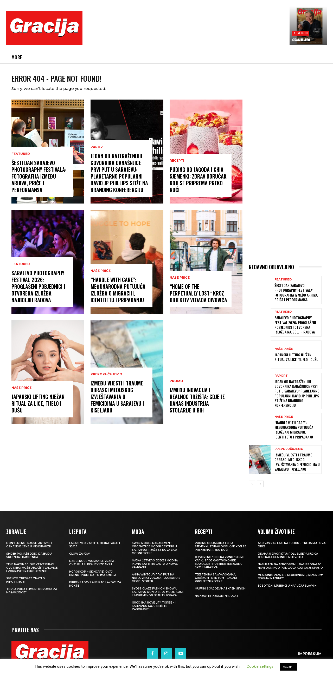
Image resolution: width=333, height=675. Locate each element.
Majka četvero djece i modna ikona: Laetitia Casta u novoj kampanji (155, 568)
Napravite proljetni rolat (216, 600)
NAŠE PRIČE (21, 392)
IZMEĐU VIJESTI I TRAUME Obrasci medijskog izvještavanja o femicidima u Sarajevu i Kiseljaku (117, 401)
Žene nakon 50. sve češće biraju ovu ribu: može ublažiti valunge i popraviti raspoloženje (31, 572)
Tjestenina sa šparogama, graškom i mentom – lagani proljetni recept (216, 583)
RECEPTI (177, 165)
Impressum (310, 658)
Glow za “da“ (79, 558)
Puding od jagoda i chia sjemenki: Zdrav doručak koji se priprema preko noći (198, 184)
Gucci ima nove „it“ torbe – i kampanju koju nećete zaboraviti (154, 611)
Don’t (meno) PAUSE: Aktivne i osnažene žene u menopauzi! (29, 549)
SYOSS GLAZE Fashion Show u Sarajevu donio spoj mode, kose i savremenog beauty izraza (157, 597)
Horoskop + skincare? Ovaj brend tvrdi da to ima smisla (92, 578)
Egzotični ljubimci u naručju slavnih (287, 590)
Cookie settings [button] (260, 666)
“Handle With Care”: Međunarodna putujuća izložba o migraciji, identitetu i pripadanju (118, 294)
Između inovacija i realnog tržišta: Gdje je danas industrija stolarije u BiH (197, 405)
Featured (20, 158)
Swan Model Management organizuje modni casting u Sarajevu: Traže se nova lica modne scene (154, 553)
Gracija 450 (301, 39)
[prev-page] (252, 488)
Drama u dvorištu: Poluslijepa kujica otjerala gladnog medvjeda (288, 560)
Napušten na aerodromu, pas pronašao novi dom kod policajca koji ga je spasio (290, 570)
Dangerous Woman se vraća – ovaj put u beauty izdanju (92, 567)
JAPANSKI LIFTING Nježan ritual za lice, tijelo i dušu (38, 408)
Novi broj (301, 33)
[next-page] (260, 488)
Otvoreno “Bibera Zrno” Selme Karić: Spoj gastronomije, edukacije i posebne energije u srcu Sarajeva (219, 567)
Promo (176, 385)
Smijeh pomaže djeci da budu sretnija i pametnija (29, 560)
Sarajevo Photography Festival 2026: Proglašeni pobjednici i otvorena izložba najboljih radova (38, 291)
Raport (98, 151)
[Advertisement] (186, 31)
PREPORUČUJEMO (106, 379)
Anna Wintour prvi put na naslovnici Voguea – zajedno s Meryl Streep (156, 583)
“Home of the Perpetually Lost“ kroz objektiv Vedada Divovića (198, 298)
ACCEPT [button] (288, 667)
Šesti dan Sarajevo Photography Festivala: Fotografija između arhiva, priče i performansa (38, 180)
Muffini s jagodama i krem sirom (220, 593)
